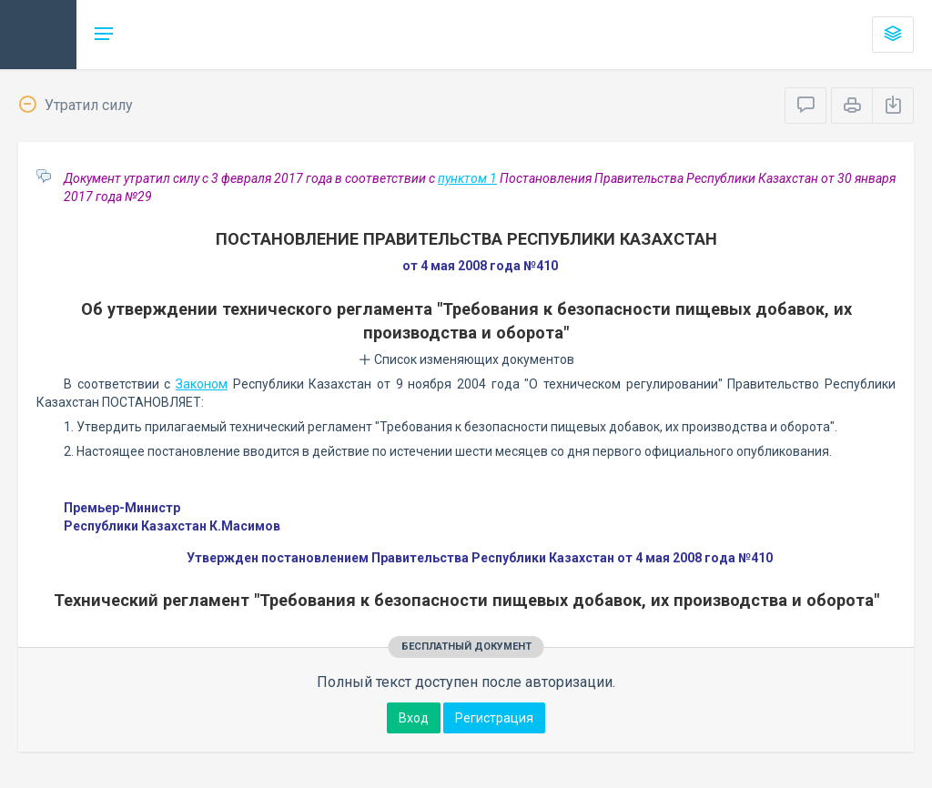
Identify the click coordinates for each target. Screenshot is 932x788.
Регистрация (494, 718)
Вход (414, 718)
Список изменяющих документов (466, 359)
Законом (202, 384)
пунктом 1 (467, 178)
